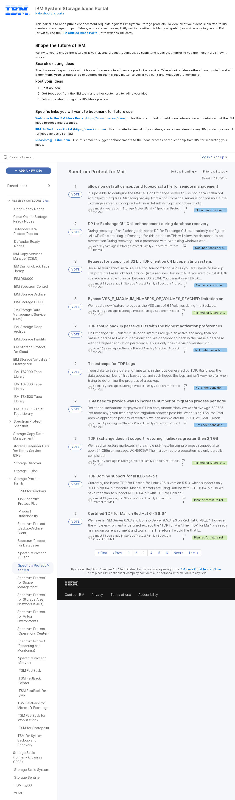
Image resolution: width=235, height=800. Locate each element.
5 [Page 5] (159, 553)
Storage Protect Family (138, 208)
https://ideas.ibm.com (89, 129)
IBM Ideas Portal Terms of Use (200, 569)
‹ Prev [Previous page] (117, 553)
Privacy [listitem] (97, 595)
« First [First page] (102, 553)
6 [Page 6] (167, 553)
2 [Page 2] (136, 553)
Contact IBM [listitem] (74, 595)
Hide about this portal (49, 13)
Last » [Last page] (193, 553)
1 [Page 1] (128, 553)
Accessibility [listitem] (148, 595)
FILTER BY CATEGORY (24, 200)
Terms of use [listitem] (120, 595)
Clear (46, 200)
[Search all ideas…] (31, 157)
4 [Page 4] (151, 553)
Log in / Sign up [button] (214, 157)
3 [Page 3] (144, 553)
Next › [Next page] (178, 553)
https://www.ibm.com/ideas (106, 118)
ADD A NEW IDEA (28, 170)
